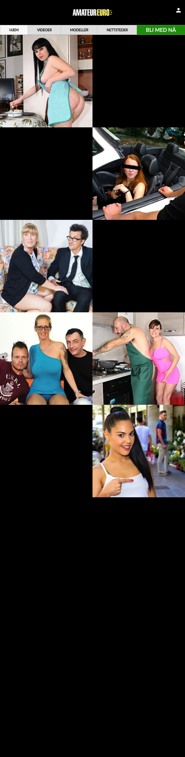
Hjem (14, 30)
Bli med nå (161, 30)
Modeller (79, 30)
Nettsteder (117, 30)
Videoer (44, 30)
